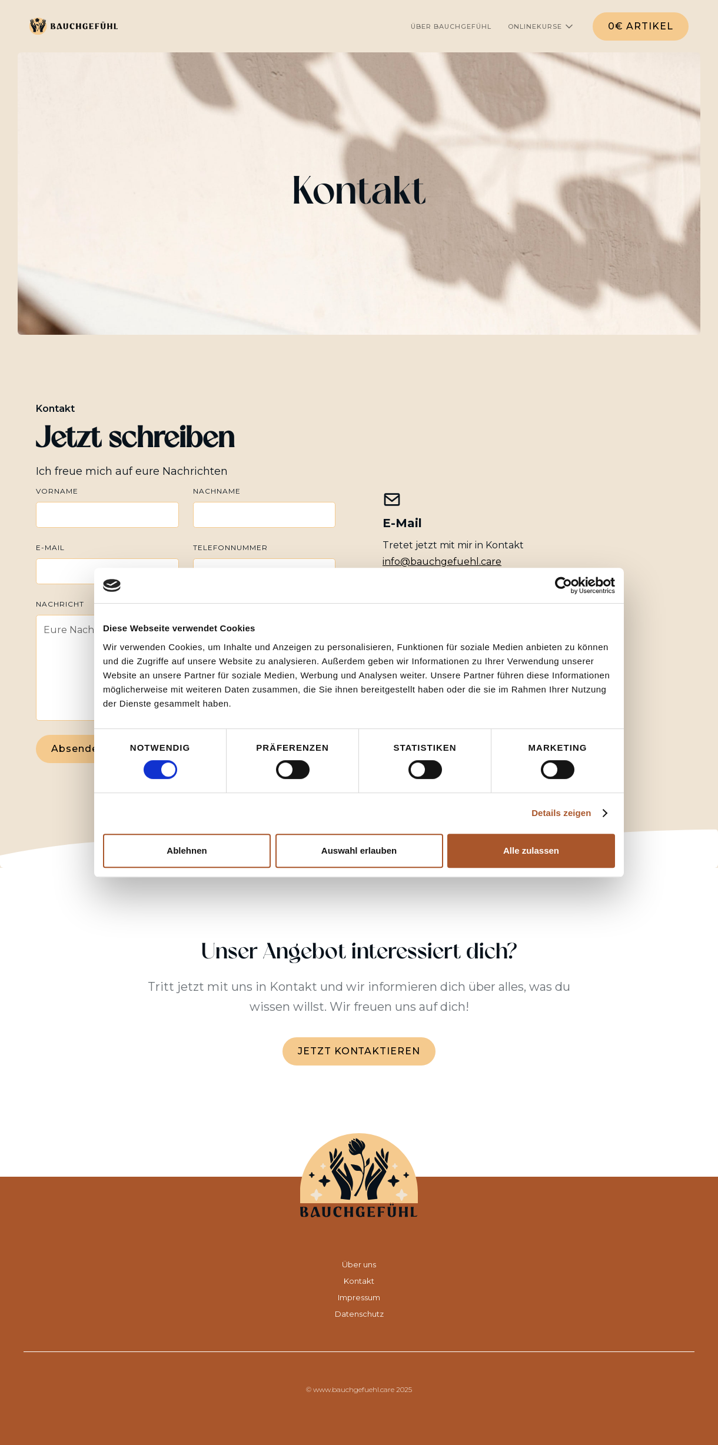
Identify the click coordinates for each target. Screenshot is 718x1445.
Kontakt (359, 1281)
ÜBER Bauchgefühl (451, 26)
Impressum (359, 1297)
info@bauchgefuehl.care (442, 561)
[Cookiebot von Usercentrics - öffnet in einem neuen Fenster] (563, 585)
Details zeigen (561, 813)
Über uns (359, 1264)
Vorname (57, 491)
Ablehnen (187, 850)
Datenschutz (359, 1314)
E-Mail (50, 547)
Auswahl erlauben (359, 850)
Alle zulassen (531, 850)
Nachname (217, 491)
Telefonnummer (230, 547)
